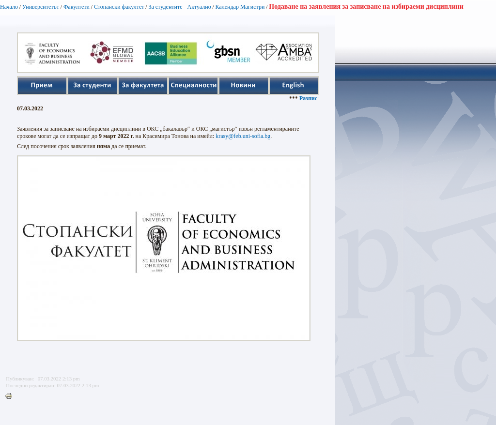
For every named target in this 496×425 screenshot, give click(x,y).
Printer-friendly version (11, 396)
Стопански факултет (119, 6)
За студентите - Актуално (179, 6)
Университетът (40, 6)
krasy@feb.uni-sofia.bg (243, 136)
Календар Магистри (239, 6)
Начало (9, 6)
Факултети (76, 6)
